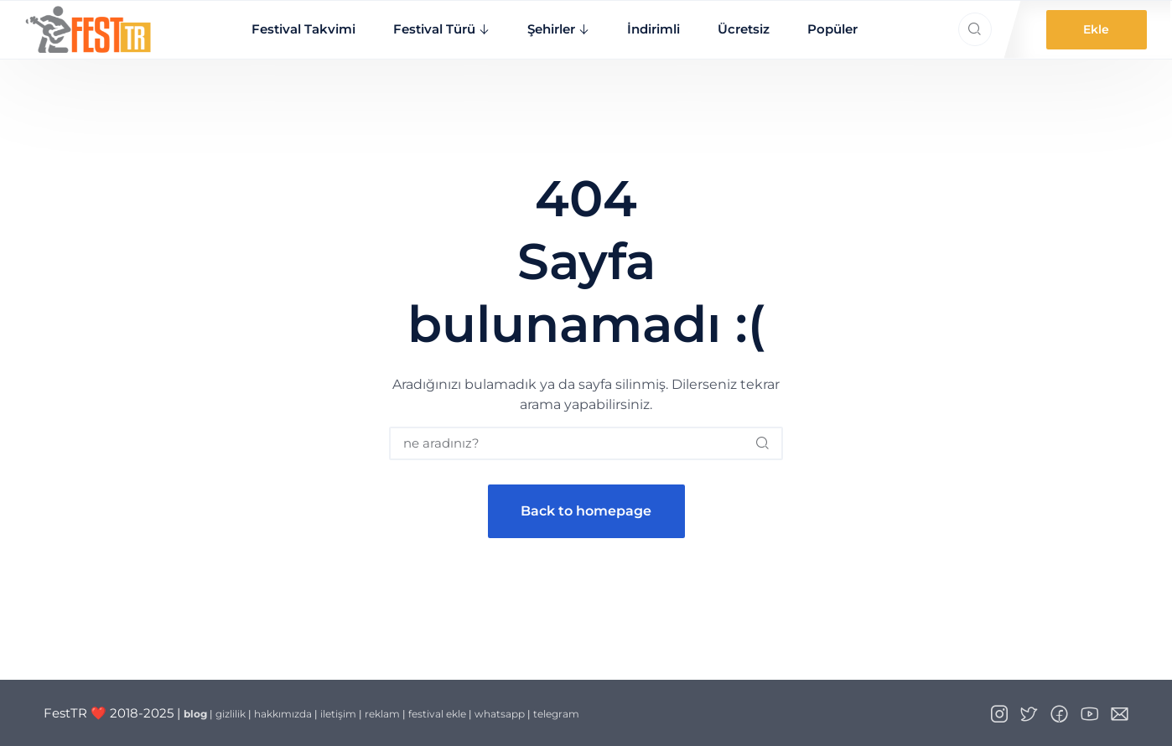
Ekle (1096, 29)
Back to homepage (586, 511)
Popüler (832, 29)
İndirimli (653, 29)
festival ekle (437, 713)
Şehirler (551, 29)
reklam (382, 713)
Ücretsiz (744, 29)
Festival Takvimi (303, 29)
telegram (556, 713)
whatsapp (500, 713)
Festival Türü (434, 29)
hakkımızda (283, 713)
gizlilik (230, 713)
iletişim (338, 713)
